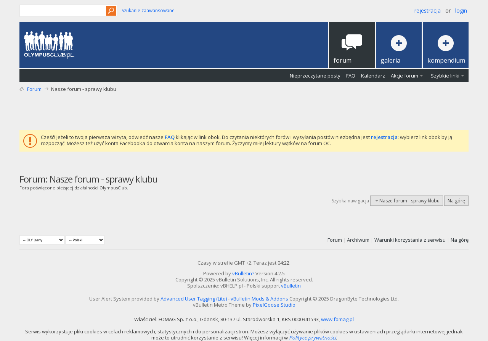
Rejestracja (427, 10)
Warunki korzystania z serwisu (410, 239)
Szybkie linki (445, 75)
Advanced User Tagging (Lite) (194, 298)
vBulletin (291, 285)
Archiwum (358, 239)
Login (461, 10)
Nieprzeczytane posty (315, 75)
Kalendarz (373, 75)
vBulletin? (243, 273)
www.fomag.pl (337, 319)
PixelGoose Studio (274, 304)
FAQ (350, 75)
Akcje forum (404, 75)
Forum (34, 89)
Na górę (456, 200)
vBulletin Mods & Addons (259, 298)
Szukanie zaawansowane (148, 10)
